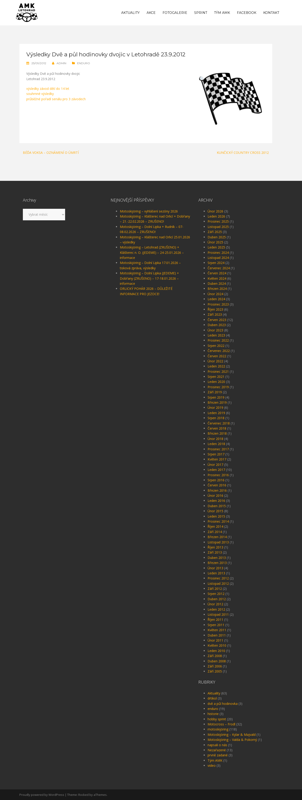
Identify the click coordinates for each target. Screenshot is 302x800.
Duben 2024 (217, 283)
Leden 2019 (216, 413)
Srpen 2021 (216, 376)
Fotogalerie (175, 13)
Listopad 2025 (218, 226)
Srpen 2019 (216, 397)
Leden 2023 (216, 335)
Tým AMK (222, 13)
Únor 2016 (215, 495)
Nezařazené (217, 750)
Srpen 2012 (216, 593)
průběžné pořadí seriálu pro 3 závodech (56, 99)
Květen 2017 (217, 459)
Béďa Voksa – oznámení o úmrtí (51, 152)
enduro (83, 63)
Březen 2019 (217, 402)
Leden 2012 (216, 609)
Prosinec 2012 (218, 578)
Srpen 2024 (216, 263)
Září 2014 (215, 532)
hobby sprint (217, 719)
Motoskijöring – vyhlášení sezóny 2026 (149, 211)
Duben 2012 (217, 599)
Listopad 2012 (218, 583)
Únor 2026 (215, 211)
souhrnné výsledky (40, 93)
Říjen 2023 (215, 309)
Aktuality (130, 13)
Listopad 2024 (218, 257)
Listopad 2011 (218, 614)
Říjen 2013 (215, 547)
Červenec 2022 (219, 350)
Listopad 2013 (218, 542)
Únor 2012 (215, 604)
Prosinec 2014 (218, 521)
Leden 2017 (216, 469)
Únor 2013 (215, 568)
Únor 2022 (215, 361)
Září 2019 (215, 392)
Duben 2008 (217, 661)
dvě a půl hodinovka (223, 703)
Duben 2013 (217, 557)
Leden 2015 (216, 516)
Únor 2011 (215, 640)
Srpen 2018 (216, 418)
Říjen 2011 (215, 619)
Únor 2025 (215, 242)
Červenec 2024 (219, 268)
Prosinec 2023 (218, 304)
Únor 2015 (215, 511)
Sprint (200, 13)
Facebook (246, 13)
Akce (151, 13)
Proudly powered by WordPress (41, 795)
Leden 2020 (216, 381)
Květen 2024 (217, 278)
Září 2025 (215, 232)
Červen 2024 (217, 273)
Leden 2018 (216, 444)
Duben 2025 (217, 237)
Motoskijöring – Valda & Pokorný (232, 739)
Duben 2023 (217, 325)
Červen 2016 (217, 485)
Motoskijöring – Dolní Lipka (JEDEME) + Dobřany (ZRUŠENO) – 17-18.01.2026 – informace (149, 278)
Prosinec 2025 (218, 221)
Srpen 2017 (216, 454)
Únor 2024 (215, 294)
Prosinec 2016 (218, 475)
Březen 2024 (217, 288)
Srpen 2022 (216, 345)
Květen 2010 (217, 645)
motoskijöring (218, 729)
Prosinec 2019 (218, 387)
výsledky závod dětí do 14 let (47, 88)
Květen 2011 (217, 630)
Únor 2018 (215, 438)
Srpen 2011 (216, 625)
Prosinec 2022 (218, 340)
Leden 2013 (216, 573)
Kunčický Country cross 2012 (243, 152)
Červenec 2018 (219, 423)
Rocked (83, 795)
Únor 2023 (215, 330)
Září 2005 (215, 671)
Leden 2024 (216, 299)
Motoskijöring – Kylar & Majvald (232, 734)
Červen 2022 (217, 356)
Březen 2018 (217, 433)
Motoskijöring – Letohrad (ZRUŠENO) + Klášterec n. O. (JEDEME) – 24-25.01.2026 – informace (152, 252)
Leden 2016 (216, 500)
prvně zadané (218, 755)
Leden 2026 (216, 216)
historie (213, 714)
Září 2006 (215, 666)
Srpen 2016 (216, 480)
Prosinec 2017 (218, 449)
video (212, 765)
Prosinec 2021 (218, 371)
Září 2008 (215, 656)
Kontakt (271, 13)
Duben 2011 (217, 635)
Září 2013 (215, 552)
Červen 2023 (217, 320)
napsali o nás (217, 745)
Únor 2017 (215, 464)
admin (61, 63)
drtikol (212, 698)
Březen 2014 (217, 537)
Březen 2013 (217, 563)
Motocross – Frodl (221, 724)
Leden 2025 (216, 247)
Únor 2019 (215, 407)
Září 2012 (215, 588)
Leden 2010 (216, 650)
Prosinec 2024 (218, 252)
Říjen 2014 (215, 526)
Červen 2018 (217, 428)
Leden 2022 (216, 366)
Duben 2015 (217, 506)
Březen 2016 (217, 490)
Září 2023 (215, 314)
